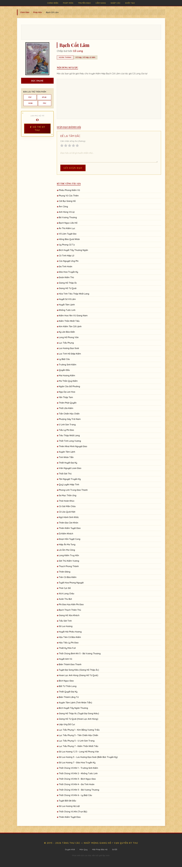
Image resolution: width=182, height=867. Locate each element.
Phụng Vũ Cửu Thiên (69, 195)
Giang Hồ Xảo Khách (69, 615)
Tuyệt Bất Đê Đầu (67, 800)
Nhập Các (116, 3)
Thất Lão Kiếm (66, 408)
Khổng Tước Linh (67, 310)
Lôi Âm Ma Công (67, 550)
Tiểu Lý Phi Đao (66, 430)
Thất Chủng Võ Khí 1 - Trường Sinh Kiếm (78, 768)
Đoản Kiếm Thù (66, 277)
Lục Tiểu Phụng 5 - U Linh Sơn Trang (77, 740)
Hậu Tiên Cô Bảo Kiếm (70, 637)
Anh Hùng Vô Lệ (66, 212)
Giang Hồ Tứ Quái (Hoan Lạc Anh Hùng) (78, 719)
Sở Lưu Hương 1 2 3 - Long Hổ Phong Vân (79, 751)
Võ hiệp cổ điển (89, 57)
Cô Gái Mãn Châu (67, 506)
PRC (44, 103)
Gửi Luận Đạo (73, 167)
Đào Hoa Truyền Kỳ (68, 272)
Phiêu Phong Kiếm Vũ (69, 190)
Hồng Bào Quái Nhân (69, 239)
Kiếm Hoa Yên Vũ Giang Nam (73, 315)
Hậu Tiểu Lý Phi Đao (68, 642)
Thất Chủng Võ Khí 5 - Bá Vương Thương (79, 789)
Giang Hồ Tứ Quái (67, 288)
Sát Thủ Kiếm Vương (69, 560)
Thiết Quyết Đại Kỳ (68, 691)
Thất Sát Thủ (65, 473)
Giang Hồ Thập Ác (68, 282)
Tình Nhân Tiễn (66, 457)
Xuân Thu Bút (65, 599)
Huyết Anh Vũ (65, 659)
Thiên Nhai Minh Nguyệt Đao (73, 446)
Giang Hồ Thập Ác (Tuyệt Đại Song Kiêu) (79, 713)
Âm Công (63, 206)
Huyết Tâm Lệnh (67, 304)
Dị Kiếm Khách (66, 533)
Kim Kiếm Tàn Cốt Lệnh (70, 326)
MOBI (30, 103)
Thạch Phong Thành (69, 566)
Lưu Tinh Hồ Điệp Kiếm (70, 353)
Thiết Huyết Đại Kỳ (68, 462)
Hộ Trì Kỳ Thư (37, 128)
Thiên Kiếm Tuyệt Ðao (70, 817)
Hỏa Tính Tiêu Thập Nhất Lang (74, 293)
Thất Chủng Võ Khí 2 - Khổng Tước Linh (78, 773)
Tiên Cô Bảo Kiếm (67, 577)
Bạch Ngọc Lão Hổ (68, 223)
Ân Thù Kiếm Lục (67, 228)
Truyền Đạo (84, 3)
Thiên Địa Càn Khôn (68, 522)
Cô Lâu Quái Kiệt (67, 511)
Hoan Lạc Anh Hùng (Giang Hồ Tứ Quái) (78, 675)
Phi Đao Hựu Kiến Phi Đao (71, 604)
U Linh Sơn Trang (67, 424)
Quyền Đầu (64, 370)
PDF (30, 97)
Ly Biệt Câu (64, 359)
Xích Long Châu (66, 593)
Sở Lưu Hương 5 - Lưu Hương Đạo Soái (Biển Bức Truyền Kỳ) (88, 757)
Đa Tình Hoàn (65, 266)
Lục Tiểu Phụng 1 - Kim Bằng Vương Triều (79, 729)
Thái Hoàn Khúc (66, 501)
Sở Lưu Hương (65, 626)
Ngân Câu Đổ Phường (69, 386)
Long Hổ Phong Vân (69, 337)
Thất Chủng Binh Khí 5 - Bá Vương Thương (80, 653)
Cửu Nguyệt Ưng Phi (68, 261)
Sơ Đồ (114, 849)
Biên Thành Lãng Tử (69, 697)
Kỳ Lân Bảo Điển (67, 332)
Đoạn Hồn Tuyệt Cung (69, 539)
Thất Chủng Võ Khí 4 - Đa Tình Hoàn (76, 784)
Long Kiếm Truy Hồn (69, 555)
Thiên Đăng (64, 571)
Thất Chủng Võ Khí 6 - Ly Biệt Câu (75, 795)
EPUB (44, 97)
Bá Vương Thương (68, 217)
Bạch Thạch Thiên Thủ (70, 610)
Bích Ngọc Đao (66, 680)
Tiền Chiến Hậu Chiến (69, 413)
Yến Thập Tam (66, 397)
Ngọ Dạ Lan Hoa (67, 391)
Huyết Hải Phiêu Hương (70, 631)
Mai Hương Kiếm (67, 375)
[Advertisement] (91, 32)
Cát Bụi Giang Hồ (67, 201)
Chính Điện (52, 3)
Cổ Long (78, 51)
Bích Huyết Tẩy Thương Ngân (73, 250)
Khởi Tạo (130, 3)
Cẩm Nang (101, 3)
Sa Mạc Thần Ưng (67, 495)
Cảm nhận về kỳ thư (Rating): (73, 141)
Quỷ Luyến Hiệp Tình (69, 484)
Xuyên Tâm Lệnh (67, 451)
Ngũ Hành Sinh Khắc (69, 517)
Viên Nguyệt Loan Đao (70, 468)
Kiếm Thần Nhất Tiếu (69, 321)
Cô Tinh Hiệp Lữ (66, 255)
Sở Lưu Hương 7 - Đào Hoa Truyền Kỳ (77, 762)
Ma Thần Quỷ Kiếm (68, 381)
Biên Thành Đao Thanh (70, 664)
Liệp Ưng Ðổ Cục (67, 724)
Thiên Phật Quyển (67, 402)
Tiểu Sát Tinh (65, 620)
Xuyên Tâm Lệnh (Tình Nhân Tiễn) (75, 702)
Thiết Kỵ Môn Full (67, 648)
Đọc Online (37, 80)
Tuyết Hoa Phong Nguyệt (71, 582)
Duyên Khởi (70, 849)
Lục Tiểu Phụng (66, 342)
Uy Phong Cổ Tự (67, 244)
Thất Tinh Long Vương (70, 441)
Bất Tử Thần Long (67, 686)
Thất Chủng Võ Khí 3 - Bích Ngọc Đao (77, 779)
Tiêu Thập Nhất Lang (69, 435)
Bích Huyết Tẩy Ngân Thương (73, 708)
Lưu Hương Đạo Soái (69, 348)
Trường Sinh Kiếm (67, 364)
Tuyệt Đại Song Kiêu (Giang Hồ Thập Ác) (79, 669)
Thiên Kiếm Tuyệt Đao (70, 528)
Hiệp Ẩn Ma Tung (67, 544)
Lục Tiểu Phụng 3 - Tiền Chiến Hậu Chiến (78, 735)
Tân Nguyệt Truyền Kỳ (70, 479)
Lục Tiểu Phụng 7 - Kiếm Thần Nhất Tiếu (78, 746)
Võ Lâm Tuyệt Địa (67, 233)
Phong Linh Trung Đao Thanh (73, 490)
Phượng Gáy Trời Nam (70, 419)
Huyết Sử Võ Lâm (67, 299)
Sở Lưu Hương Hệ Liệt (69, 806)
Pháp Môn (68, 3)
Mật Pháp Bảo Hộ (99, 849)
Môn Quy (83, 849)
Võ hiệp (78, 57)
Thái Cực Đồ (65, 588)
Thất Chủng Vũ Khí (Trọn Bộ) (73, 811)
